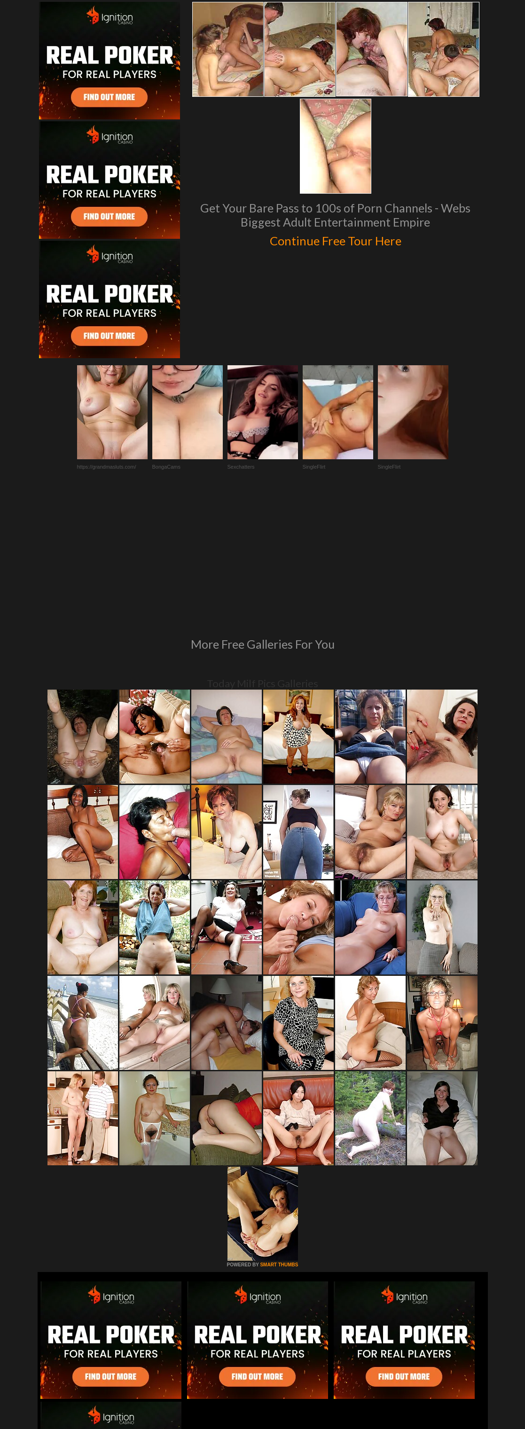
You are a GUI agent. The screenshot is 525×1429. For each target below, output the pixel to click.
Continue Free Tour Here (335, 239)
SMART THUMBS (279, 1136)
